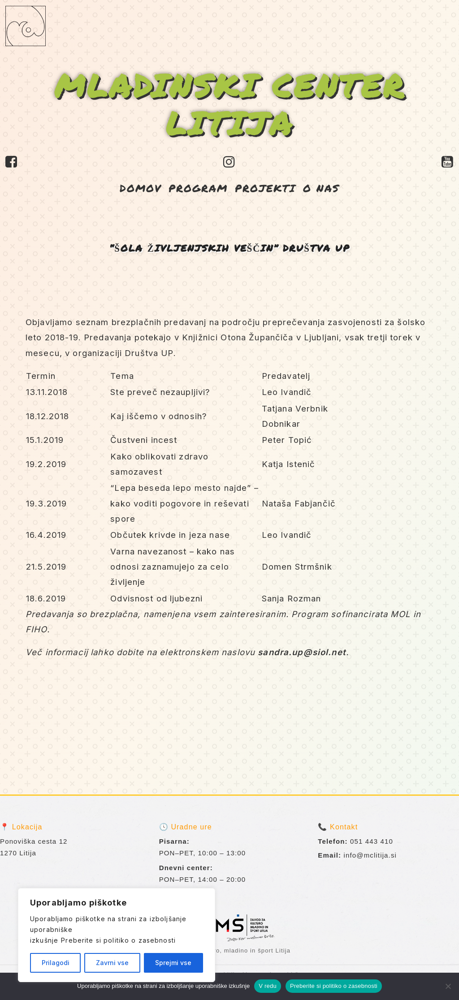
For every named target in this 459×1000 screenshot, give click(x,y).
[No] (447, 986)
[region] (116, 935)
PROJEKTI (265, 187)
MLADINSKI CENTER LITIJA (229, 104)
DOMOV (140, 187)
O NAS (321, 187)
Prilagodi (55, 962)
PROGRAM (198, 187)
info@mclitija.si (370, 855)
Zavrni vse (112, 962)
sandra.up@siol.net (302, 652)
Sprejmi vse (173, 962)
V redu (268, 986)
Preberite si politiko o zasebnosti (118, 940)
